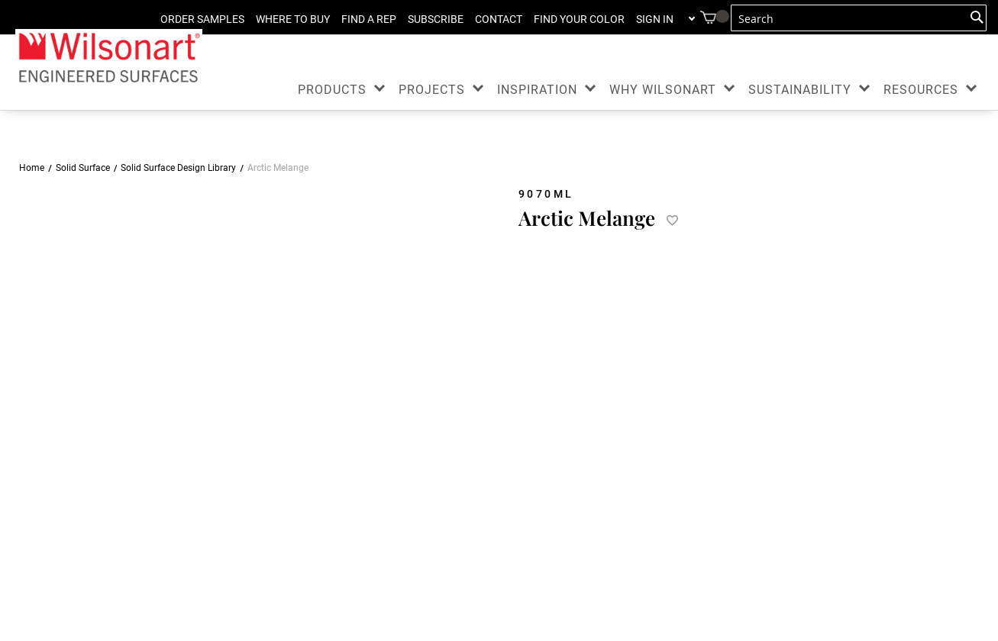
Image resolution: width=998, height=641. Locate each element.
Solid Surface (83, 168)
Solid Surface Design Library (178, 168)
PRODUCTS (332, 89)
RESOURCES (920, 89)
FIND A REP (368, 19)
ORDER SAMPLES (202, 19)
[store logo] (108, 57)
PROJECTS (432, 89)
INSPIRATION (537, 89)
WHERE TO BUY (293, 19)
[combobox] (859, 18)
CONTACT (498, 19)
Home (31, 168)
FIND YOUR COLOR (579, 19)
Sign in (654, 19)
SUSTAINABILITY (799, 89)
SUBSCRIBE (435, 19)
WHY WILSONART (662, 89)
